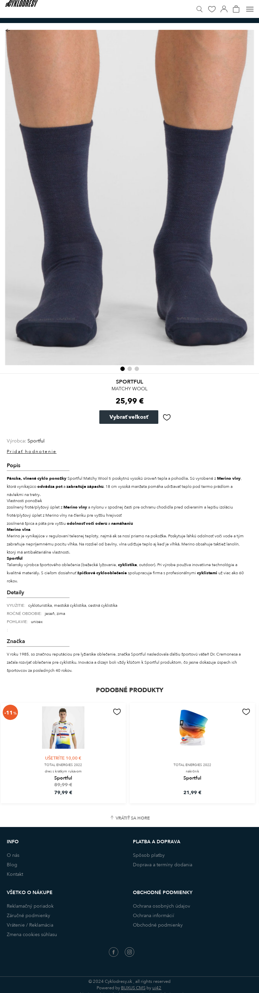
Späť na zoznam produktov (7, 30)
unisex (37, 621)
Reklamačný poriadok (30, 906)
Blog (12, 865)
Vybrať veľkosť (128, 417)
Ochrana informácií (153, 915)
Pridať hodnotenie (32, 452)
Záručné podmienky (28, 915)
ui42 (156, 988)
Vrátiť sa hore (133, 818)
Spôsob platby (149, 855)
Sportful (36, 441)
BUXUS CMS (133, 988)
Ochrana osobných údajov (161, 906)
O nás (13, 855)
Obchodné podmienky (158, 925)
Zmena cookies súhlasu (32, 934)
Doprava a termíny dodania (162, 865)
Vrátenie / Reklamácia (30, 925)
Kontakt (15, 874)
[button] (122, 369)
